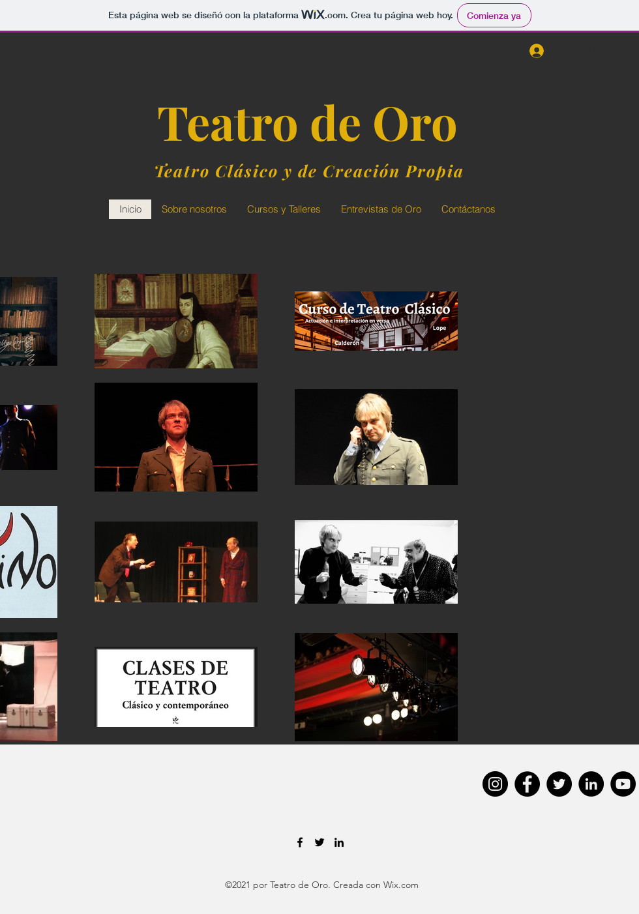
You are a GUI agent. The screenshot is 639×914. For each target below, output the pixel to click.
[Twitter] (559, 784)
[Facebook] (527, 784)
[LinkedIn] (591, 784)
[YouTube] (623, 784)
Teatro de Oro (307, 121)
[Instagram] (495, 784)
